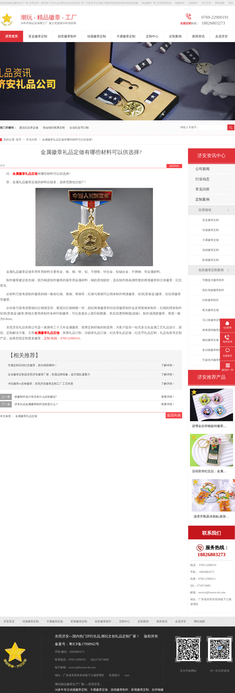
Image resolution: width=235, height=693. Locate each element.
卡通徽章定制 (126, 36)
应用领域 (205, 210)
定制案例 (175, 36)
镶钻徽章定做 (210, 340)
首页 (19, 139)
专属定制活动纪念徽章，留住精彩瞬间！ (32, 365)
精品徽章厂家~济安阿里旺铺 (156, 3)
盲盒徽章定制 (37, 36)
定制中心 (152, 36)
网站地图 (219, 3)
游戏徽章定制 (210, 250)
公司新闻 (202, 169)
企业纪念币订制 (79, 127)
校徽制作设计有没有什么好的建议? (35, 396)
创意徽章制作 (67, 36)
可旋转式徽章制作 (213, 360)
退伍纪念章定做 (28, 127)
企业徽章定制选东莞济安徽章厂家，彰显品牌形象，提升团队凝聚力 (49, 374)
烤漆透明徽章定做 (213, 330)
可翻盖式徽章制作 (213, 280)
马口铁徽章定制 (211, 320)
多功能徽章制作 (211, 350)
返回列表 (174, 166)
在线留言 (193, 3)
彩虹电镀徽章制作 (213, 290)
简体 (230, 3)
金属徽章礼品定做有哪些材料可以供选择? (67, 139)
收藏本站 (179, 3)
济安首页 (11, 36)
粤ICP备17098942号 (84, 644)
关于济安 (206, 3)
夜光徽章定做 (210, 310)
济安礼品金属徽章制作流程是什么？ (36, 404)
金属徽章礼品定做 (25, 173)
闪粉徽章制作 (210, 300)
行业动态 (202, 179)
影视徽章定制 (210, 260)
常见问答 (32, 139)
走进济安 (221, 36)
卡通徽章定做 (210, 240)
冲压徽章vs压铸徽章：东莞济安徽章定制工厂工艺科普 (40, 383)
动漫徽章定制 (96, 36)
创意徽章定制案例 (211, 270)
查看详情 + (167, 396)
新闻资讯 (198, 36)
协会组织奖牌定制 (54, 127)
